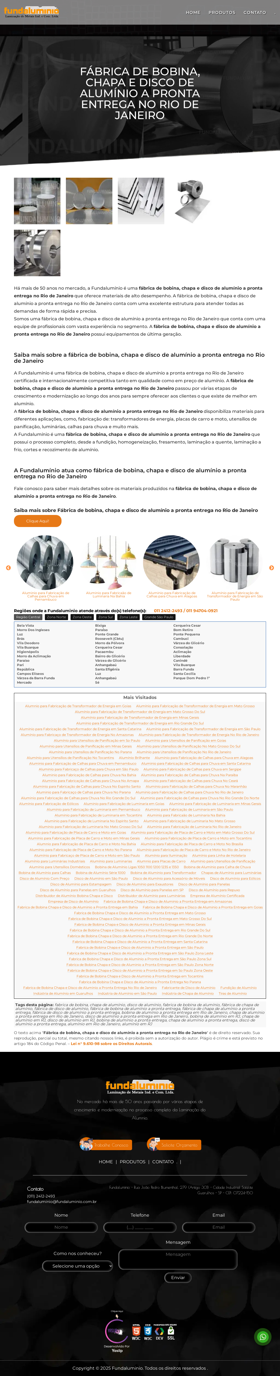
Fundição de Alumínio (238, 988)
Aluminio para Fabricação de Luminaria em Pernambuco (93, 809)
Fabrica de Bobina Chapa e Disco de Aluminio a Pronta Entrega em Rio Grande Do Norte (140, 936)
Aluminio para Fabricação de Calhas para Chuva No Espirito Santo (87, 786)
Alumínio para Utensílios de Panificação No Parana (90, 752)
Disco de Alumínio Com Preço (44, 878)
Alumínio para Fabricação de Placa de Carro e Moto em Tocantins (198, 838)
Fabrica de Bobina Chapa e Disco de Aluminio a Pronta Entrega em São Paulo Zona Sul (140, 959)
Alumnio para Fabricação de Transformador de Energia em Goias (78, 706)
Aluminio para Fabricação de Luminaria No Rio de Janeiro (194, 827)
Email (218, 1215)
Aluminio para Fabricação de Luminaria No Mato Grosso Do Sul (90, 827)
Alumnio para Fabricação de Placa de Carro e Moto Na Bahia (86, 844)
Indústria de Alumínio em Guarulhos (63, 993)
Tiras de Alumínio (233, 993)
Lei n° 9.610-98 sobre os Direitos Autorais (111, 1043)
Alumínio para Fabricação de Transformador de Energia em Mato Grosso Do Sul (140, 712)
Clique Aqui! (37, 521)
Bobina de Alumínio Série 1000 (101, 873)
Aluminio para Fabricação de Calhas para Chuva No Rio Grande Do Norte (199, 798)
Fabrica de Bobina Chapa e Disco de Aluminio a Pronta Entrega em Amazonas (168, 901)
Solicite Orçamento (179, 1144)
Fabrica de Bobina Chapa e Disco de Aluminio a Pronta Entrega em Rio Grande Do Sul (140, 930)
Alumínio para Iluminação (166, 855)
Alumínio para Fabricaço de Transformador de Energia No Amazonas (77, 735)
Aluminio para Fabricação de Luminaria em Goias (124, 804)
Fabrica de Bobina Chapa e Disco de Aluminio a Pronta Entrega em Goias (203, 907)
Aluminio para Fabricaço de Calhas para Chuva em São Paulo (89, 769)
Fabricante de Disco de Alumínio (188, 988)
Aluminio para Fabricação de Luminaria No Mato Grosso (189, 821)
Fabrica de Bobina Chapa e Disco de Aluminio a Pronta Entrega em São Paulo (140, 947)
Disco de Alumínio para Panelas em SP (152, 890)
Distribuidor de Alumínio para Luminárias (151, 896)
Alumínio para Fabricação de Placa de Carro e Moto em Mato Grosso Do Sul (193, 832)
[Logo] (140, 1088)
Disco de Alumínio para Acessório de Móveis (169, 878)
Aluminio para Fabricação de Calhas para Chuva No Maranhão (196, 786)
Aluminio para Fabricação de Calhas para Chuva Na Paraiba (189, 775)
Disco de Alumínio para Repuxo (214, 890)
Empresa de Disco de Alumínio (73, 901)
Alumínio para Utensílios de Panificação (223, 861)
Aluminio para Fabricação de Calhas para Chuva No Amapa (90, 781)
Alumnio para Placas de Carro (161, 861)
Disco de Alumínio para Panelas (204, 884)
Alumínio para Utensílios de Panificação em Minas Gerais (86, 746)
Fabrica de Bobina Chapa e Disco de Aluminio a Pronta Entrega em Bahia (78, 907)
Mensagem (178, 1242)
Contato (255, 12)
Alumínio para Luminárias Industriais (55, 861)
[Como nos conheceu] (77, 1266)
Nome (61, 1215)
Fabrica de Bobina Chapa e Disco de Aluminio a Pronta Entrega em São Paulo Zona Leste (140, 953)
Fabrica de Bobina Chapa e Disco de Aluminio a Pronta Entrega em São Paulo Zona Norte (140, 965)
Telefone (140, 1215)
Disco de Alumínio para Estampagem (81, 884)
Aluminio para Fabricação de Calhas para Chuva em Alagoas (204, 758)
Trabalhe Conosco (111, 1144)
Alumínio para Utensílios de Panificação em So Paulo (97, 740)
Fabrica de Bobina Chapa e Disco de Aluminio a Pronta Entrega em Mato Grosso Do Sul (140, 919)
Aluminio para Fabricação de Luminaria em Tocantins (98, 815)
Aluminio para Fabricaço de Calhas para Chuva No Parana (83, 792)
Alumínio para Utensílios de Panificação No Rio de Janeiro (184, 752)
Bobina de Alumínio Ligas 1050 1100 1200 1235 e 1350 (137, 867)
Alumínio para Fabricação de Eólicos (49, 804)
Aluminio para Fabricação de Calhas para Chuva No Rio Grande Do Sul (78, 798)
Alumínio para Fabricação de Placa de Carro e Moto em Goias (76, 832)
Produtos (222, 12)
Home (193, 12)
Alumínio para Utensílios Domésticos (59, 867)
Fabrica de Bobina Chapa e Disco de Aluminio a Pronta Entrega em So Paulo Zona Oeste (140, 970)
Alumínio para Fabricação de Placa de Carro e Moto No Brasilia (192, 844)
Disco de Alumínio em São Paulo (101, 878)
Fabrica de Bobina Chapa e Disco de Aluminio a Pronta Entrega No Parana (140, 982)
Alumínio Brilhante (134, 758)
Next (271, 568)
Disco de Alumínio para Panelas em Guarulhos (78, 890)
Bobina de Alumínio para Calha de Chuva (217, 867)
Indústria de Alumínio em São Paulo (127, 993)
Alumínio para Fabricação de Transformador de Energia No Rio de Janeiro (199, 735)
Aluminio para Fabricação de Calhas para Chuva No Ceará (191, 781)
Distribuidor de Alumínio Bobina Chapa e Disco (74, 896)
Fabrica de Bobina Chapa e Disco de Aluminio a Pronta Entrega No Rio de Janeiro (90, 988)
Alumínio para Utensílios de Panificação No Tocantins (70, 758)
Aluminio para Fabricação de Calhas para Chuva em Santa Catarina (196, 763)
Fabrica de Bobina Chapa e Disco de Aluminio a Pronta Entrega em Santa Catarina (140, 942)
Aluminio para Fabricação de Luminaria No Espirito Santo (92, 821)
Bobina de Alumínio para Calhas (45, 873)
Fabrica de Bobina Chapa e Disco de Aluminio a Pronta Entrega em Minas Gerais (140, 924)
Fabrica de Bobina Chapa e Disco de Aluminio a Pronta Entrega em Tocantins (140, 976)
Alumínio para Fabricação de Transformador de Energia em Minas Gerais (140, 717)
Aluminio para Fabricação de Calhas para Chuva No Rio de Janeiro (190, 792)
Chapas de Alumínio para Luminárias (231, 873)
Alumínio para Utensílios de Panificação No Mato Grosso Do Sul (188, 746)
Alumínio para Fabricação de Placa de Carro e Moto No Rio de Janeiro (194, 850)
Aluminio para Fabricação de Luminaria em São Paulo (189, 809)
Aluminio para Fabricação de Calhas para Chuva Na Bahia (89, 775)
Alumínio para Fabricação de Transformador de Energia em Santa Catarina (80, 729)
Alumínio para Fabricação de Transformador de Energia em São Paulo (203, 729)
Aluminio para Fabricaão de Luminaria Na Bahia (186, 815)
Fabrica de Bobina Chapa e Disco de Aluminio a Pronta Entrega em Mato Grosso (140, 913)
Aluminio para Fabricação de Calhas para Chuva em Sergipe (192, 769)
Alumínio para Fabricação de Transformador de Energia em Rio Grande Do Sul (140, 723)
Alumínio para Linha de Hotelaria (219, 855)
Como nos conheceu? (78, 1253)
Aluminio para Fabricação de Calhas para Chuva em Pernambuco (82, 763)
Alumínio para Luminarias (111, 861)
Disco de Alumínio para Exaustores (144, 884)
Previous (8, 568)
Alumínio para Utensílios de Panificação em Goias (185, 740)
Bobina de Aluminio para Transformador (163, 873)
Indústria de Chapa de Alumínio (188, 993)
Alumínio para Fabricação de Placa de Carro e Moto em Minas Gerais (84, 838)
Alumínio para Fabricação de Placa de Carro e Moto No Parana (81, 850)
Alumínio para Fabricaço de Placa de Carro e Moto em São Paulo (87, 855)
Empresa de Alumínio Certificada (217, 896)
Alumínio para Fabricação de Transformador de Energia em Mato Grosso (195, 706)
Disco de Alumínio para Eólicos (235, 878)
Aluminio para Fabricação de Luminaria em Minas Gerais (215, 804)
